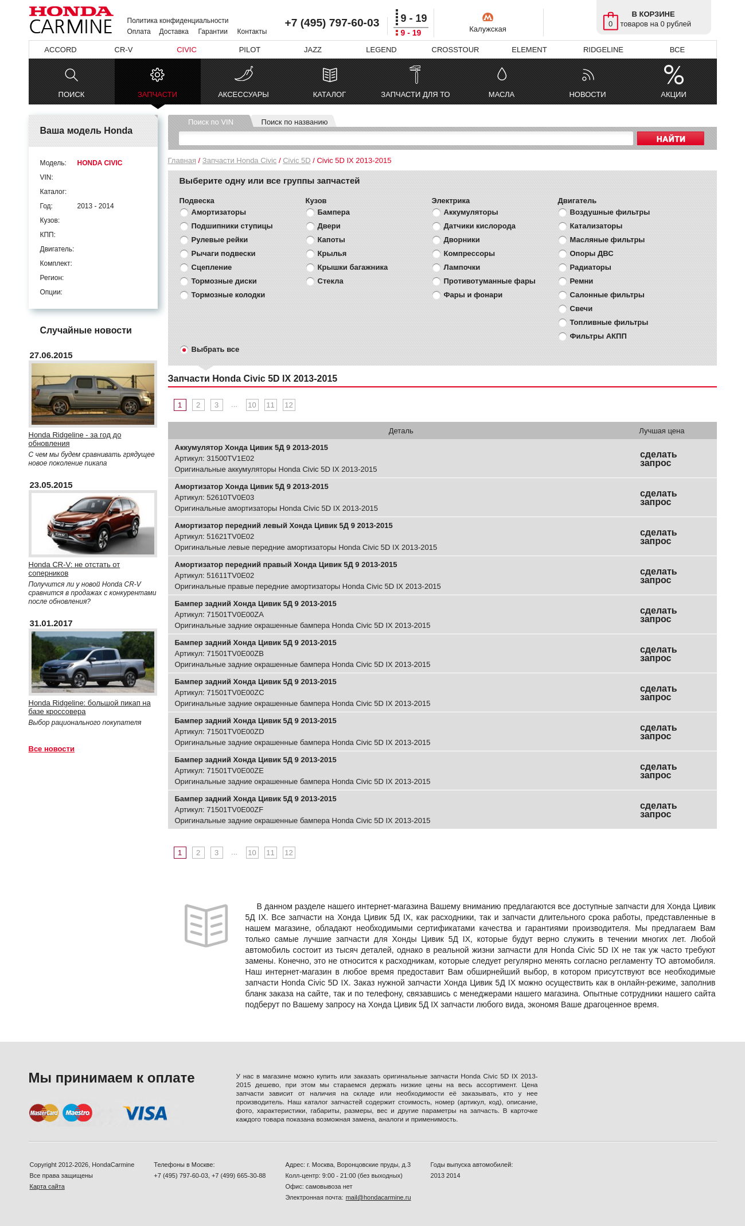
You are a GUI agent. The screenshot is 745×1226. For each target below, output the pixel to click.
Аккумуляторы (471, 212)
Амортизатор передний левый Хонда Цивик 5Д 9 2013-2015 (284, 525)
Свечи (581, 308)
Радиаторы (590, 267)
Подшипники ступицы (232, 226)
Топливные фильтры (609, 322)
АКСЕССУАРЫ (243, 94)
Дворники (462, 239)
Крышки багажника (353, 267)
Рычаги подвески (224, 253)
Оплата (139, 32)
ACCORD (60, 49)
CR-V (124, 49)
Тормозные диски (224, 281)
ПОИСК (71, 94)
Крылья (332, 253)
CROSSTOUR (455, 49)
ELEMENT (529, 49)
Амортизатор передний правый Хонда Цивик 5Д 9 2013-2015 (286, 564)
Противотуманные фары (490, 281)
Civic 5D (296, 160)
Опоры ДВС (592, 253)
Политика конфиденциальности (178, 21)
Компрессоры (470, 253)
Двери (329, 226)
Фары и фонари (473, 294)
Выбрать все (216, 349)
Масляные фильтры (607, 239)
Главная (182, 160)
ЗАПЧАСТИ (157, 97)
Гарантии (213, 32)
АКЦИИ (674, 94)
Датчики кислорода (480, 226)
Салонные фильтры (607, 294)
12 (288, 405)
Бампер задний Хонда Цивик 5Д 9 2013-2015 (256, 603)
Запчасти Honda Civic (239, 160)
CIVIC (187, 49)
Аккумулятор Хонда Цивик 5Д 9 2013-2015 (252, 447)
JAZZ (313, 49)
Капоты (331, 239)
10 (252, 405)
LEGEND (381, 49)
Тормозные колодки (229, 294)
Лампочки (462, 267)
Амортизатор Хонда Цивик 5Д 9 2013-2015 (252, 486)
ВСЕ (677, 49)
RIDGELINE (603, 49)
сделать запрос (658, 458)
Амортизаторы (219, 212)
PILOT (250, 49)
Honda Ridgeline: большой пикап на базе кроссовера (90, 707)
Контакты (252, 32)
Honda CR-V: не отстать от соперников (74, 568)
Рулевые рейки (220, 239)
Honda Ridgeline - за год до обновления (75, 439)
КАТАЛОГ (329, 94)
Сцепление (212, 267)
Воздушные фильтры (610, 212)
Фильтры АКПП (598, 336)
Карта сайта (47, 1186)
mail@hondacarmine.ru (378, 1197)
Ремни (582, 281)
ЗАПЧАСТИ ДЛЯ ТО (415, 94)
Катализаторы (596, 226)
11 (270, 405)
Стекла (331, 281)
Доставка (174, 32)
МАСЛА (501, 94)
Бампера (334, 212)
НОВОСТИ (587, 94)
